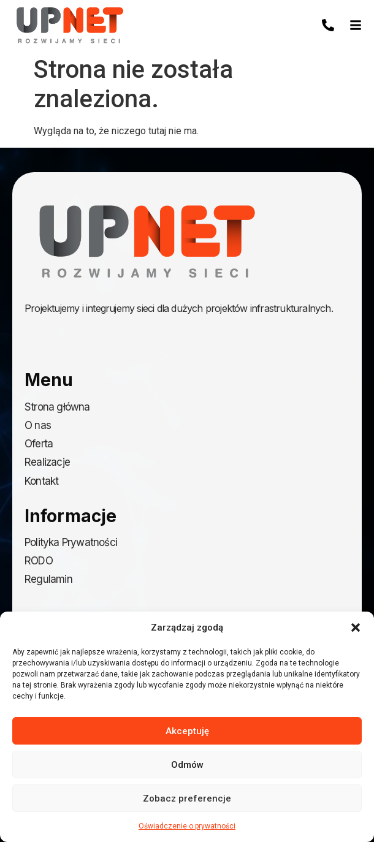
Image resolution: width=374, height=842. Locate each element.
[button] (355, 627)
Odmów (187, 764)
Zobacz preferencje (187, 798)
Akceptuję (187, 731)
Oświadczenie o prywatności (187, 826)
